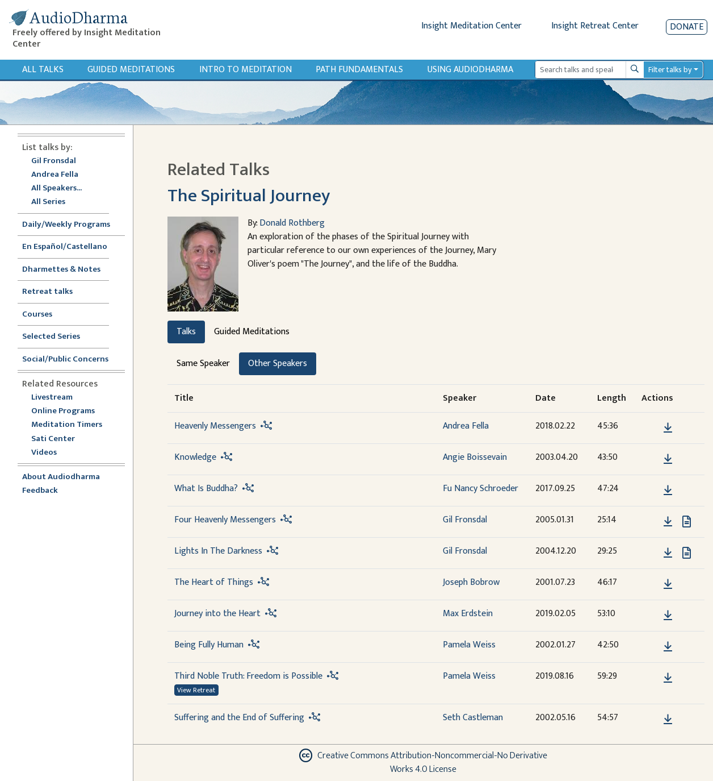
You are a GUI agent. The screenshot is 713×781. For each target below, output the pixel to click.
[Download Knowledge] (668, 459)
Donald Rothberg (292, 223)
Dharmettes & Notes (61, 269)
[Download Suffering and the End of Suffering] (668, 719)
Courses (37, 314)
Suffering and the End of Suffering (239, 717)
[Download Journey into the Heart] (668, 615)
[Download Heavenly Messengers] (668, 428)
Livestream (52, 397)
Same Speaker (203, 363)
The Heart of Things (213, 582)
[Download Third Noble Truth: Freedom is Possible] (668, 678)
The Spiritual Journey (248, 196)
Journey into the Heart (217, 613)
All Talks (43, 69)
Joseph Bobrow (471, 582)
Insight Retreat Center (595, 26)
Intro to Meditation (245, 69)
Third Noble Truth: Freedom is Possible (248, 676)
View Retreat (196, 690)
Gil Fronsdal (53, 161)
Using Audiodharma (470, 69)
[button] (650, 427)
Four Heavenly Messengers (225, 519)
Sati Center (53, 439)
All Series (48, 202)
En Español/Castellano (64, 247)
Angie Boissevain (475, 457)
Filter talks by (669, 69)
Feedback (40, 490)
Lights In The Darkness (218, 551)
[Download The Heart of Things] (668, 584)
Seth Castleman (473, 717)
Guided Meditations (131, 69)
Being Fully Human (209, 645)
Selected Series (58, 336)
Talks (186, 331)
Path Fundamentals (359, 69)
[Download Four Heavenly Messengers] (668, 521)
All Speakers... (56, 188)
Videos (50, 452)
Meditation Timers (66, 424)
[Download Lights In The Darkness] (668, 553)
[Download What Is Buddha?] (668, 490)
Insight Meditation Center (471, 26)
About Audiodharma (61, 477)
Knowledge (195, 457)
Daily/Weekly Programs (72, 224)
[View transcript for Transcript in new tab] (686, 521)
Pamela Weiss (469, 645)
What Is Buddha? (206, 488)
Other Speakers (277, 363)
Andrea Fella (54, 174)
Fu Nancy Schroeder (480, 488)
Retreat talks (47, 291)
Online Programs (63, 411)
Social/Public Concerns (65, 359)
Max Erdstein (468, 613)
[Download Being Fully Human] (668, 646)
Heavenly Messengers (215, 426)
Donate (686, 27)
